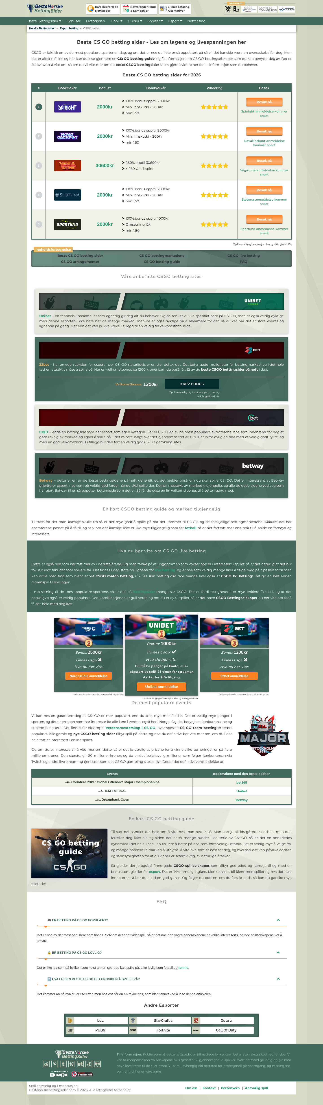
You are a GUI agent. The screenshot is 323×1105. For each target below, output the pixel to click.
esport (154, 876)
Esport (173, 21)
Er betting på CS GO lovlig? (74, 957)
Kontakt (209, 1092)
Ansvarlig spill (256, 1092)
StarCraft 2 (163, 1025)
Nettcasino (196, 21)
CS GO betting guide (161, 265)
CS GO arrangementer (78, 265)
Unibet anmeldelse (161, 691)
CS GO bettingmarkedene (160, 257)
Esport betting (69, 28)
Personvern (230, 1092)
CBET (43, 436)
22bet (44, 369)
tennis (183, 972)
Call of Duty (226, 1035)
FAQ (243, 265)
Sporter (155, 21)
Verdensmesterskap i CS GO (130, 732)
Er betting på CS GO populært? (77, 924)
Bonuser (74, 21)
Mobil (115, 21)
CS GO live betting (243, 257)
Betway (45, 485)
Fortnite (163, 1035)
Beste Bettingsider (42, 21)
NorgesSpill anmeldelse (88, 680)
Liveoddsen (95, 21)
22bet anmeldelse (234, 680)
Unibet (45, 320)
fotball (190, 532)
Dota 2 (226, 1025)
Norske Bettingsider (42, 28)
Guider (135, 21)
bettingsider (144, 596)
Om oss (191, 1092)
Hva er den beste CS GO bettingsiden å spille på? (93, 983)
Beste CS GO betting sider (78, 257)
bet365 (241, 787)
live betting (165, 574)
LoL (100, 1025)
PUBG (100, 1035)
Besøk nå (264, 102)
